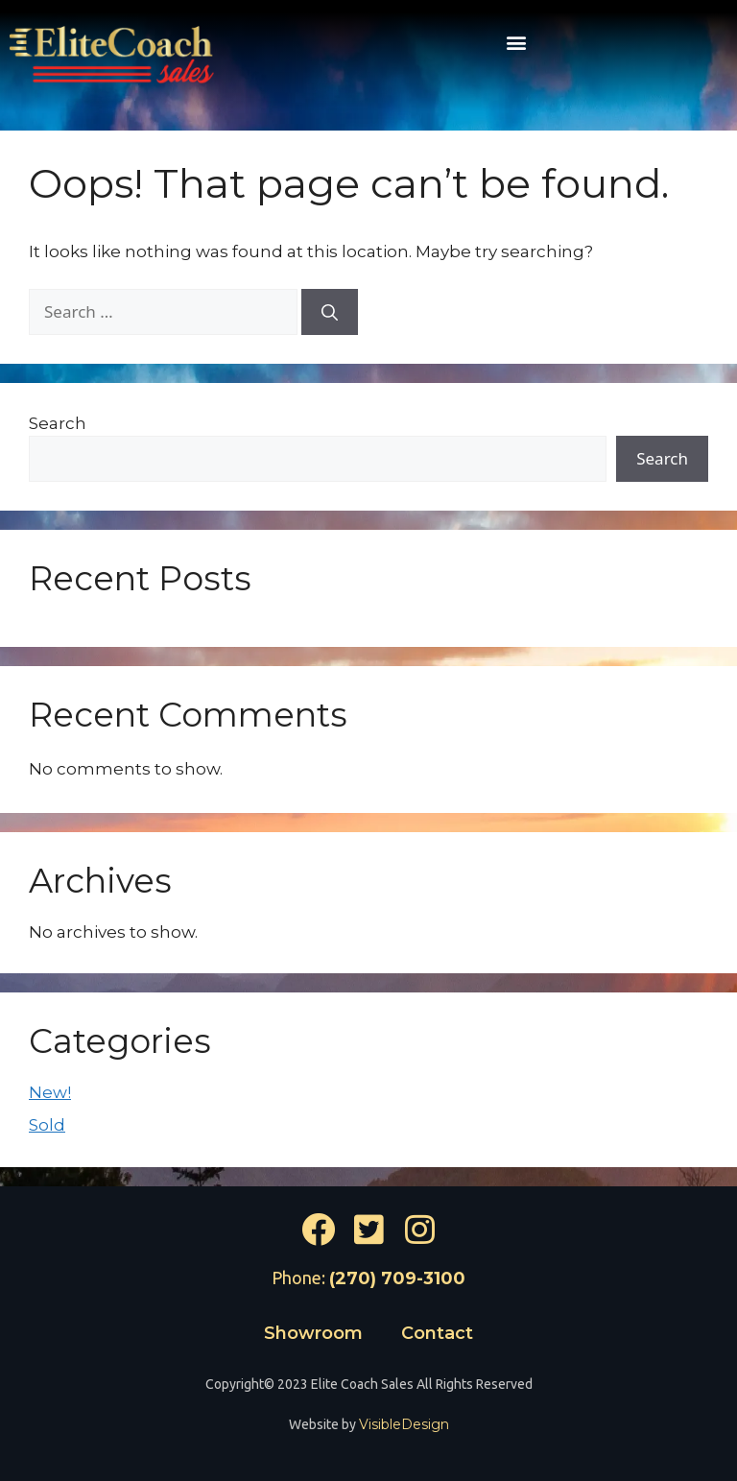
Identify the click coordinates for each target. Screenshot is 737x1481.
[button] (516, 42)
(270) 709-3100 (397, 1278)
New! (50, 1092)
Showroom (313, 1333)
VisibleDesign (404, 1424)
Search (57, 423)
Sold (47, 1125)
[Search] (329, 312)
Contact (437, 1333)
